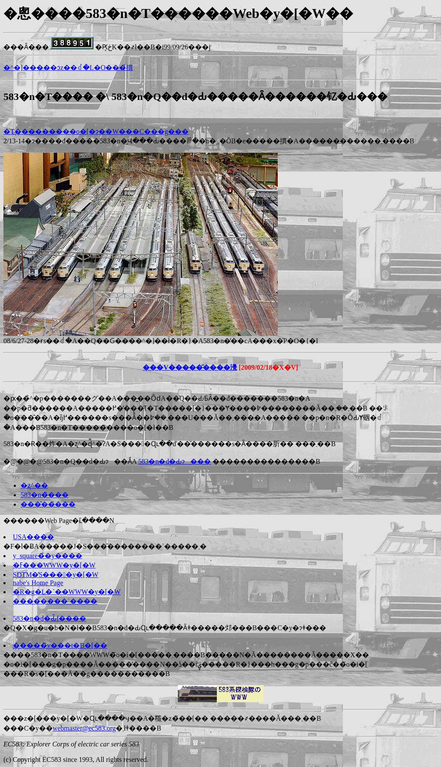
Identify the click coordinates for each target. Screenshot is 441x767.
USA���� (33, 537)
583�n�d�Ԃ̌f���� (49, 618)
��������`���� (55, 601)
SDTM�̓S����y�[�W (56, 574)
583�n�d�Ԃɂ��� (174, 461)
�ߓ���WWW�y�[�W (54, 565)
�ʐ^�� (34, 485)
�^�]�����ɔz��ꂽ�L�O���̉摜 (68, 67)
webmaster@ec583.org (84, 728)
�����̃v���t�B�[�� (60, 645)
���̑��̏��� (48, 504)
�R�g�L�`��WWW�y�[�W (67, 591)
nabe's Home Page (38, 582)
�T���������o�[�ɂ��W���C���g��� (96, 131)
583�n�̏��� (45, 494)
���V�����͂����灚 (190, 367)
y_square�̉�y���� (47, 555)
